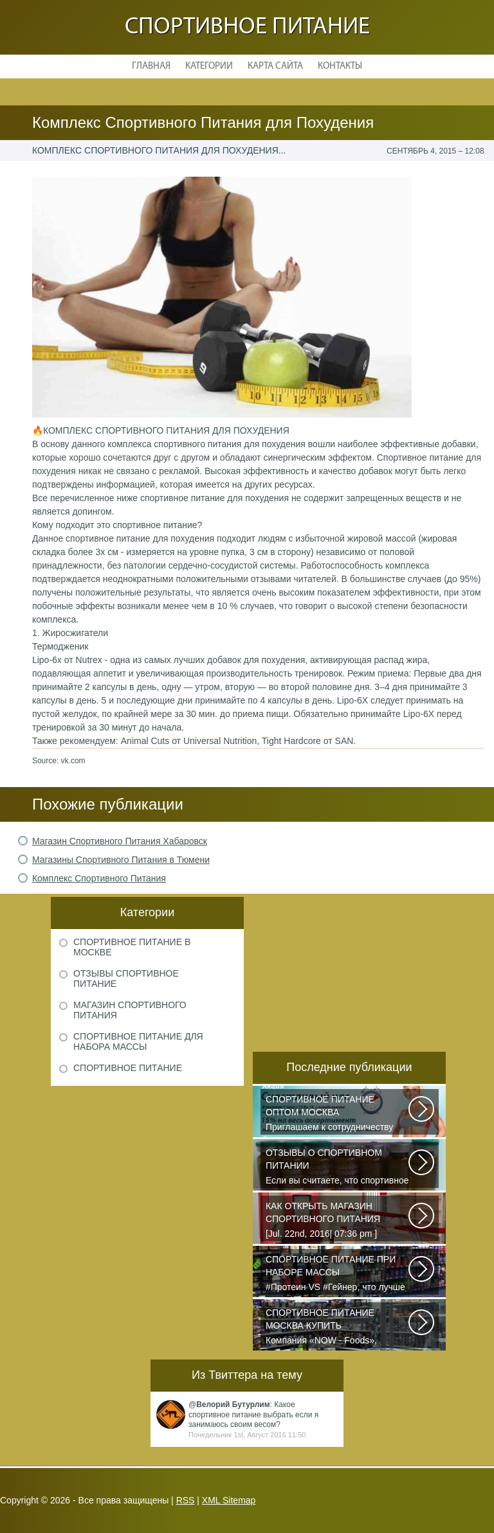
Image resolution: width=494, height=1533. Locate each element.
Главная (151, 66)
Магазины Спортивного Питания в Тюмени (121, 860)
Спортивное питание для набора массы (138, 1041)
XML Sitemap (229, 1500)
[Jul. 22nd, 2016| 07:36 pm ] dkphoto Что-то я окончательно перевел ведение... (338, 1220)
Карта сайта (275, 66)
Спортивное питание (247, 27)
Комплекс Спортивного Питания (99, 878)
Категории (209, 66)
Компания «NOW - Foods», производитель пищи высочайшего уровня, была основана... (338, 1327)
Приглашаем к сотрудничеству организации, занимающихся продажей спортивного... (338, 1114)
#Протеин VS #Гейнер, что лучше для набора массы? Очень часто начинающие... (338, 1274)
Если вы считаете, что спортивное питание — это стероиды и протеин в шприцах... (338, 1167)
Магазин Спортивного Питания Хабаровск (119, 841)
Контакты (340, 66)
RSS (185, 1500)
